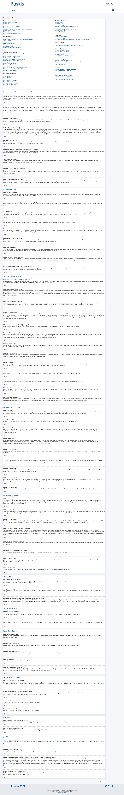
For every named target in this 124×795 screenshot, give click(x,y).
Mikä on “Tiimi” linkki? (60, 31)
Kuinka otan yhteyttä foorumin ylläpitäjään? (64, 79)
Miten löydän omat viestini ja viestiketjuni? (64, 55)
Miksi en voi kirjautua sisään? (9, 27)
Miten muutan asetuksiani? (9, 38)
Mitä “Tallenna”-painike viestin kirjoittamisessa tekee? (15, 67)
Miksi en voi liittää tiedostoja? (10, 63)
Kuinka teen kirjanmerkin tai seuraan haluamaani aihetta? (68, 61)
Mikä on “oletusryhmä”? (60, 30)
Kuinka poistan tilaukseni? (61, 64)
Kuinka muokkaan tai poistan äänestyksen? (12, 60)
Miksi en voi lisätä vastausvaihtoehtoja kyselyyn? (14, 59)
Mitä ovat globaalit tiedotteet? (10, 80)
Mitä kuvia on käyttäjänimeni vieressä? (12, 44)
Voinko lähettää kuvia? (8, 79)
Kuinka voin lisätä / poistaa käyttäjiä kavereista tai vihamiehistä (69, 45)
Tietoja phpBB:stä (18, 743)
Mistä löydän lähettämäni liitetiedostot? (64, 70)
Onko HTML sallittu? (7, 76)
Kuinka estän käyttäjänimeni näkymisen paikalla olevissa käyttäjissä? (18, 39)
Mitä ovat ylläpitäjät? (59, 22)
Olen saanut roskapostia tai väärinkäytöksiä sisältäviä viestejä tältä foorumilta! (72, 39)
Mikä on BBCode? (7, 75)
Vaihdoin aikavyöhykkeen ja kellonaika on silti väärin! (15, 42)
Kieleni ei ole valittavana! (9, 43)
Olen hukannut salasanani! (9, 30)
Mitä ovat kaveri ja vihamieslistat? (62, 44)
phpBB (34, 231)
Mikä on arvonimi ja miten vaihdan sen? (12, 47)
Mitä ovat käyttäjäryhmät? (61, 25)
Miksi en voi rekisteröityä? (9, 25)
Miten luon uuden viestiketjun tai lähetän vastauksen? (15, 53)
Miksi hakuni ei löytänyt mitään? (62, 51)
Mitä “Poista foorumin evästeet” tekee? (12, 33)
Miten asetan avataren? (8, 46)
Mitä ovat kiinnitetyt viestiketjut (10, 83)
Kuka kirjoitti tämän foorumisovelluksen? (64, 75)
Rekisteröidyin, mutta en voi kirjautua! (11, 26)
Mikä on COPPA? (7, 23)
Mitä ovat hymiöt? (7, 77)
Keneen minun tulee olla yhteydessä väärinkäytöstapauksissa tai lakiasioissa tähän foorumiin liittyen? (77, 78)
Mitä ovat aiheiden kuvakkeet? (10, 86)
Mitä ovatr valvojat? (59, 23)
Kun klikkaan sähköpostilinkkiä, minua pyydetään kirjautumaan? (17, 49)
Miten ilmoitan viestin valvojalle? (10, 66)
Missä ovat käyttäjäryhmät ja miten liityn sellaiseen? (66, 26)
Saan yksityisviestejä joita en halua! (63, 38)
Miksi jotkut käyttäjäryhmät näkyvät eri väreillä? (65, 29)
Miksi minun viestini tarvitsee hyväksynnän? (13, 68)
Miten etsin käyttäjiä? (59, 54)
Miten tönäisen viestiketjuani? (10, 70)
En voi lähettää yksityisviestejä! (62, 36)
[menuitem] (112, 4)
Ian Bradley (65, 789)
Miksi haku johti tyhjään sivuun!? (62, 53)
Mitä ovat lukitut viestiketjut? (9, 84)
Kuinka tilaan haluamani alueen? (62, 63)
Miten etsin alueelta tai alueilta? (62, 50)
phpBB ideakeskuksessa (61, 751)
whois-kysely (6, 760)
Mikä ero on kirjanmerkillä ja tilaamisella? (64, 60)
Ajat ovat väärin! (7, 40)
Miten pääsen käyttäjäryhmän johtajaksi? (64, 27)
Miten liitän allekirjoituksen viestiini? (11, 56)
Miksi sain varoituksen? (8, 64)
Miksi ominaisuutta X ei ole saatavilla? (63, 76)
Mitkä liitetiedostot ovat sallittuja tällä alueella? (65, 69)
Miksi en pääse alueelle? (8, 62)
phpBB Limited (56, 741)
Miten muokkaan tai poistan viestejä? (11, 55)
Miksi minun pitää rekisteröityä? (10, 22)
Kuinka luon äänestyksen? (9, 57)
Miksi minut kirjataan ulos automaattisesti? (13, 31)
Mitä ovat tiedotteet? (8, 81)
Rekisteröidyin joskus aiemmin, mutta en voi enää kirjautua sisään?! (18, 29)
